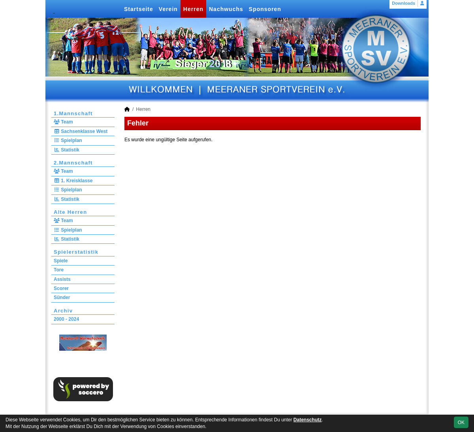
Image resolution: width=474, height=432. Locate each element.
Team (63, 122)
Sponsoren (265, 9)
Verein (168, 9)
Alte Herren (70, 212)
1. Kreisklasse (73, 180)
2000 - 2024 (66, 319)
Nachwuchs (226, 9)
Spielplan (68, 140)
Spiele (61, 261)
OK (461, 422)
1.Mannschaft (73, 113)
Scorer (61, 288)
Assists (62, 279)
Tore (59, 270)
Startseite (138, 9)
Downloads (403, 3)
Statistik (66, 150)
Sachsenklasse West (80, 131)
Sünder (62, 297)
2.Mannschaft (73, 163)
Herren (193, 9)
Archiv (63, 311)
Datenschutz (307, 420)
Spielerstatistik (76, 252)
